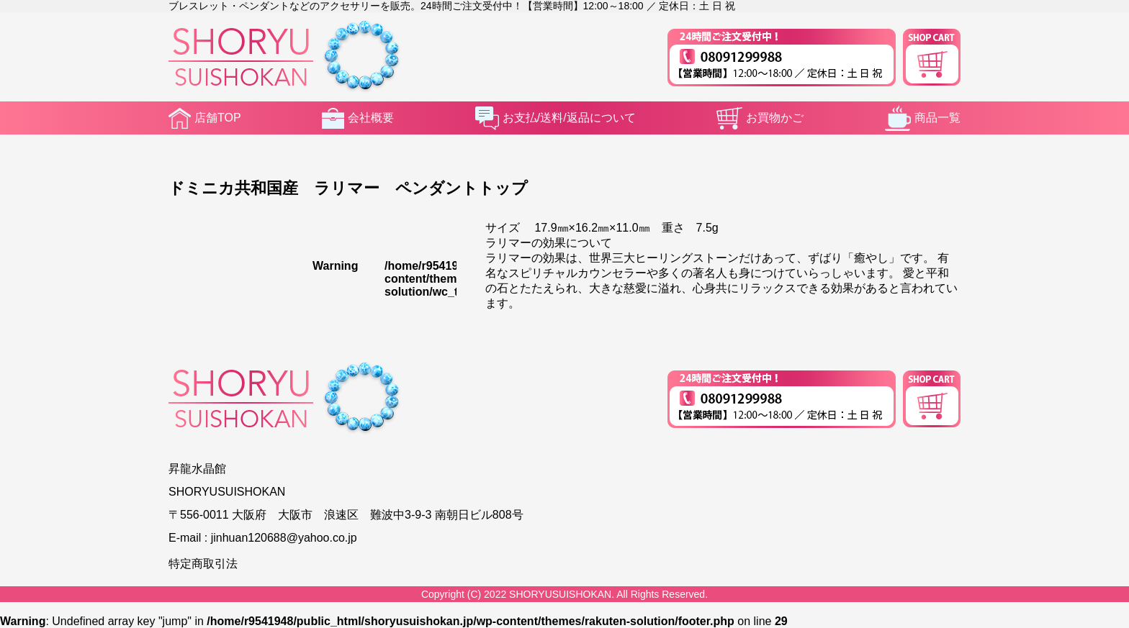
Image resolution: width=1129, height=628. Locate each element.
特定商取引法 (203, 564)
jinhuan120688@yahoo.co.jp (284, 538)
